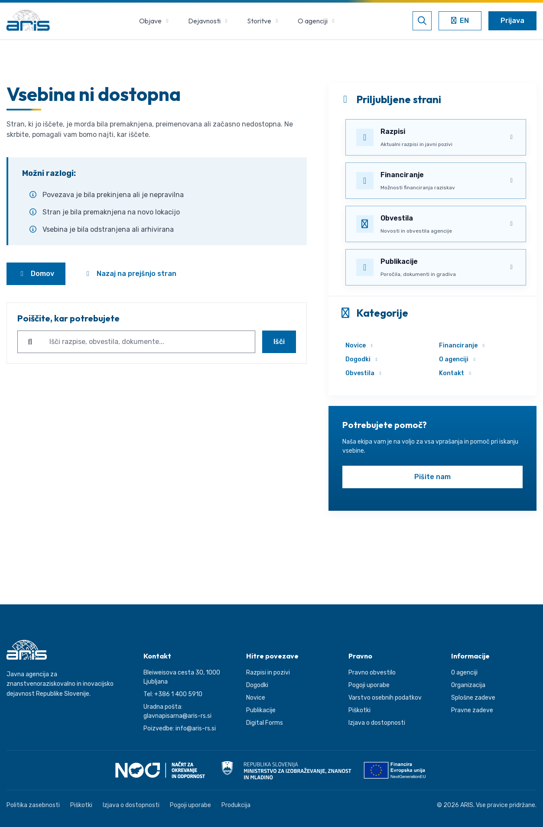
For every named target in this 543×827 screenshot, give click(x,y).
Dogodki (362, 359)
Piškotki (359, 710)
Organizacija (468, 685)
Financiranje (463, 345)
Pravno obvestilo (372, 672)
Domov (36, 273)
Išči (279, 341)
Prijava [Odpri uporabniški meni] (512, 20)
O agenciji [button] (317, 20)
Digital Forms (264, 722)
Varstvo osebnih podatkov (385, 697)
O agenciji (458, 359)
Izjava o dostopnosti (376, 722)
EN (463, 21)
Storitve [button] (263, 20)
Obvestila (364, 373)
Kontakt (456, 373)
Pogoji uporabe (369, 685)
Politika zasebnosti (33, 805)
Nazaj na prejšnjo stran (130, 273)
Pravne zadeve (472, 710)
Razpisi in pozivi (268, 672)
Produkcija (235, 805)
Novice (360, 345)
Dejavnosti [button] (209, 20)
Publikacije (261, 710)
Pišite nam (432, 477)
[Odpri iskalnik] (422, 20)
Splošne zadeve (473, 697)
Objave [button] (155, 20)
